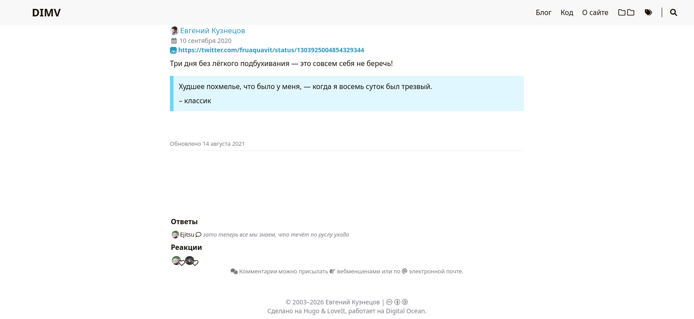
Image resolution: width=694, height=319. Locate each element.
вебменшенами (355, 271)
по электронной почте (427, 271)
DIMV (46, 12)
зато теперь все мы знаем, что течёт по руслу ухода (276, 234)
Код (567, 12)
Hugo (312, 311)
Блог (545, 12)
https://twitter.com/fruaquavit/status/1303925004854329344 (267, 50)
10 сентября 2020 (205, 40)
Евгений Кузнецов (353, 302)
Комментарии (254, 271)
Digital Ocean (405, 311)
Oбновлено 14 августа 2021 (207, 144)
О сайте (596, 12)
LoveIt (336, 311)
